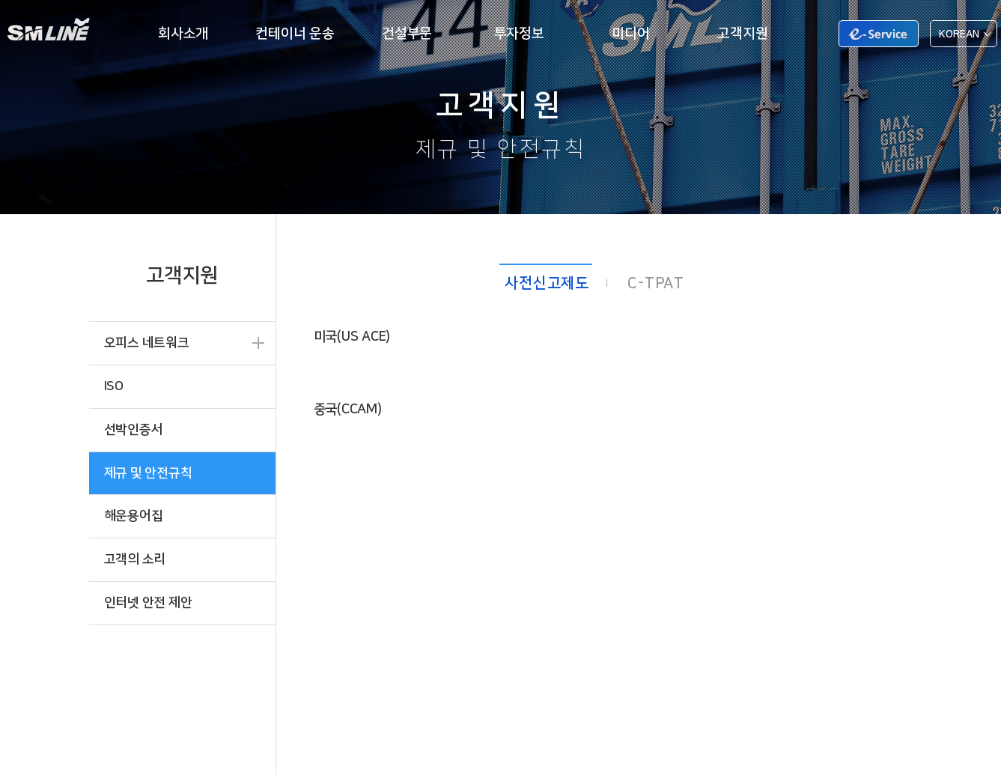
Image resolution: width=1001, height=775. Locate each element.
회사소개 (183, 33)
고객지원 (742, 33)
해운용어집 (133, 515)
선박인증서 (133, 429)
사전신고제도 (547, 283)
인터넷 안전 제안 (148, 602)
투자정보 (519, 33)
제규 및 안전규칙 (148, 473)
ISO (114, 386)
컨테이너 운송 (294, 33)
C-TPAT (655, 283)
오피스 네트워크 (146, 342)
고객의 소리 (135, 559)
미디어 (630, 33)
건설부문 (407, 33)
